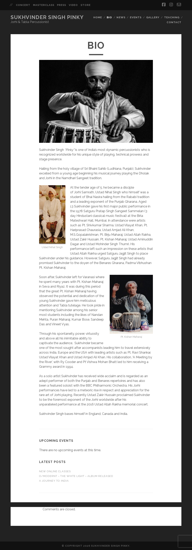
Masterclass (43, 5)
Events (135, 17)
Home (97, 17)
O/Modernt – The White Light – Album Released (76, 476)
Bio (109, 17)
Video (73, 5)
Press (61, 5)
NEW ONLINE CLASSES (55, 471)
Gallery (152, 17)
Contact (174, 22)
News (121, 17)
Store (86, 5)
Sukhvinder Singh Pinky (47, 17)
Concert (23, 5)
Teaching (171, 17)
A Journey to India (54, 480)
